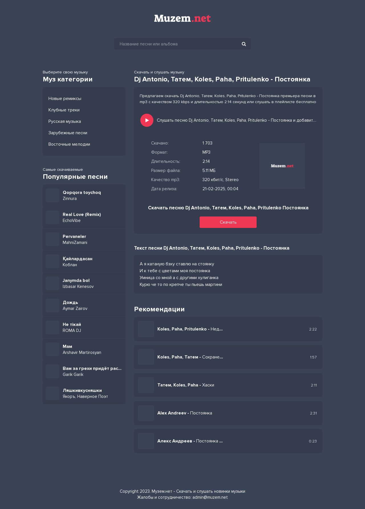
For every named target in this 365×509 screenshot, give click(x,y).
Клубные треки (64, 110)
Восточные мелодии (69, 144)
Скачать (228, 222)
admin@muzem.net (210, 497)
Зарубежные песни (67, 133)
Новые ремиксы (64, 98)
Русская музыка (64, 121)
